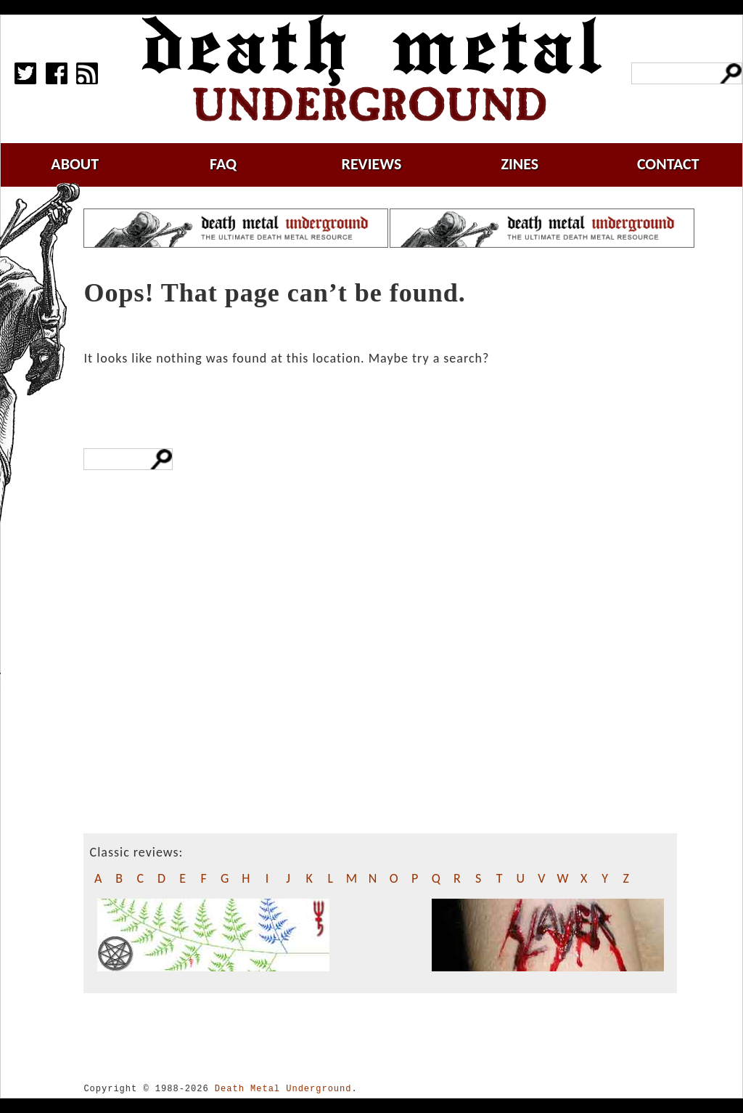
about (75, 164)
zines (519, 164)
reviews (372, 164)
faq (223, 164)
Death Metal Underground (283, 1088)
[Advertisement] (177, 706)
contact (668, 164)
